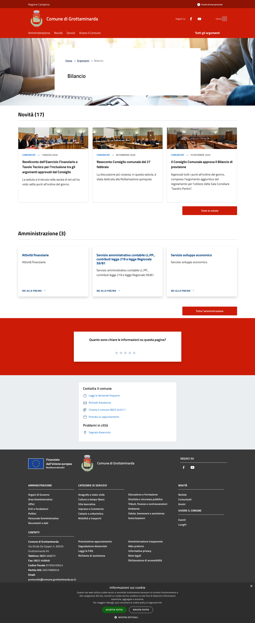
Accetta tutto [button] (114, 609)
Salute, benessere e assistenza (146, 513)
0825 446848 (42, 560)
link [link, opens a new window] (160, 602)
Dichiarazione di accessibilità (145, 560)
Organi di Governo (39, 495)
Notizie (182, 495)
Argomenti (83, 61)
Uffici (31, 504)
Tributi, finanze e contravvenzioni (147, 504)
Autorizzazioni (136, 518)
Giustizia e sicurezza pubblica (145, 499)
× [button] (251, 586)
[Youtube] (192, 18)
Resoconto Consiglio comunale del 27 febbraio (123, 164)
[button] (127, 617)
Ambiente (134, 509)
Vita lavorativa (86, 504)
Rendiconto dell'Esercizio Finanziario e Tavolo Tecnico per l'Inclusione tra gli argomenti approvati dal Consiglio (50, 167)
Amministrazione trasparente (145, 541)
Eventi (182, 520)
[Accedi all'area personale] (210, 4)
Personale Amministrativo (43, 518)
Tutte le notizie (209, 211)
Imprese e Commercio (91, 509)
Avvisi (181, 504)
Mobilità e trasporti (89, 518)
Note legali (134, 556)
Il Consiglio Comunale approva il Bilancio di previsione (202, 164)
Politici (32, 514)
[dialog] (127, 603)
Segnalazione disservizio (92, 546)
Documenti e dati (38, 523)
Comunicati (28, 155)
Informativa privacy (139, 551)
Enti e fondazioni (38, 509)
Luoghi (182, 524)
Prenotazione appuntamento (95, 541)
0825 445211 (48, 556)
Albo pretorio (136, 546)
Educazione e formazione (143, 494)
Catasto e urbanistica (90, 514)
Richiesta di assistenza (91, 556)
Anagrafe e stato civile (91, 495)
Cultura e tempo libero (91, 499)
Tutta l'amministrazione (209, 311)
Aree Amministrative (40, 499)
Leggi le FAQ (85, 551)
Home (68, 61)
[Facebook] (184, 18)
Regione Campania (39, 4)
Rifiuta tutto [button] (141, 609)
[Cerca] (223, 19)
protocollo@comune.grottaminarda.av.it (52, 579)
